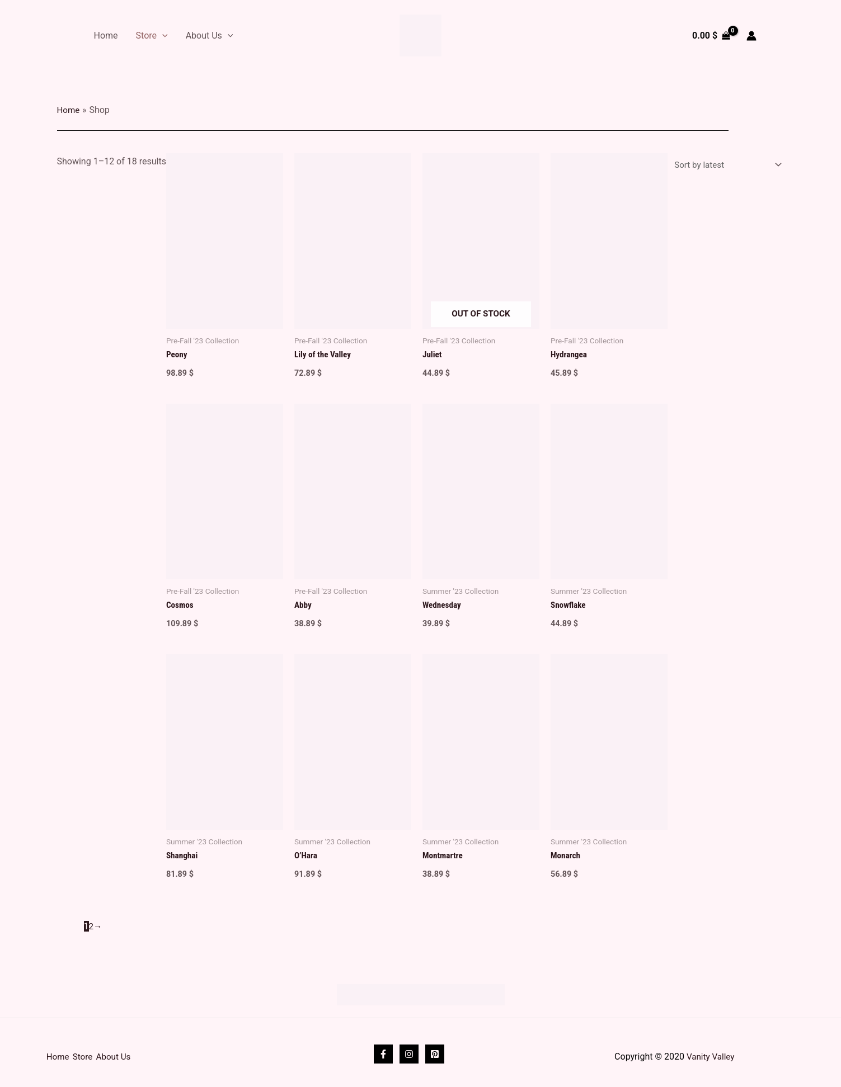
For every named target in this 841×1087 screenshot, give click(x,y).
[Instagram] (409, 1050)
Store (152, 35)
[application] (162, 35)
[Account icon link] (751, 36)
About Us (209, 35)
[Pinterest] (434, 1050)
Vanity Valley (710, 1053)
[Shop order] (722, 165)
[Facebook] (383, 1050)
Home (106, 35)
